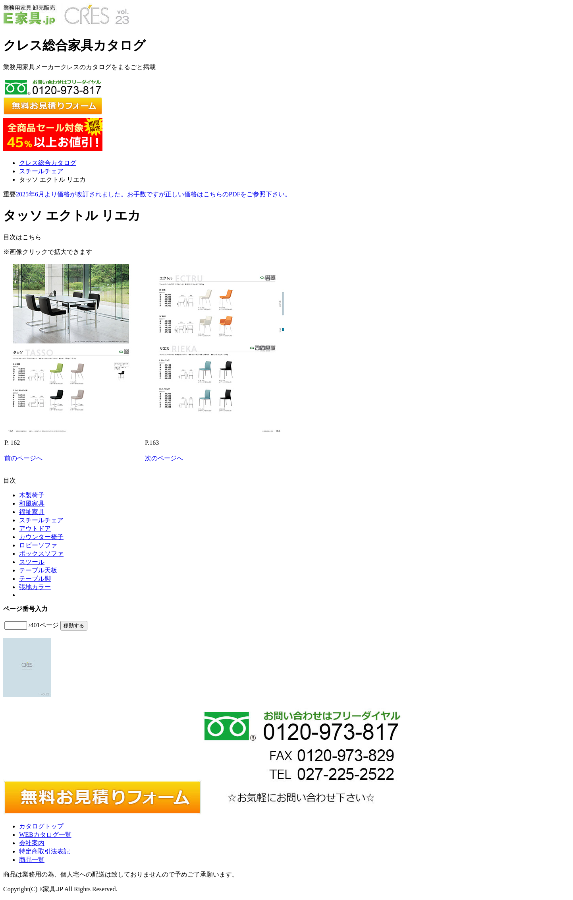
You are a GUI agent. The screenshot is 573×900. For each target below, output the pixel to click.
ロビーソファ (38, 545)
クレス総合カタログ (47, 162)
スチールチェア (41, 171)
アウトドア (35, 528)
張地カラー (35, 587)
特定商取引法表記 (44, 851)
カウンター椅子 (41, 536)
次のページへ (164, 458)
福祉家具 (31, 511)
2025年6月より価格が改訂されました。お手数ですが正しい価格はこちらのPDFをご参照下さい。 (153, 194)
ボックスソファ (41, 553)
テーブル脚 (35, 578)
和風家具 (31, 503)
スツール (31, 562)
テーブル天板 (38, 570)
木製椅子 (31, 495)
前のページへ (23, 458)
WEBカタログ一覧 (45, 834)
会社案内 (31, 843)
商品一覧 (31, 859)
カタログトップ (41, 826)
